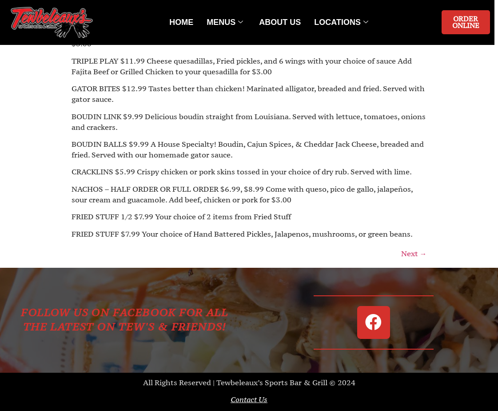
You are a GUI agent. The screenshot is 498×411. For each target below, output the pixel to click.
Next (414, 253)
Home (181, 22)
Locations (341, 22)
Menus (225, 22)
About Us (280, 22)
